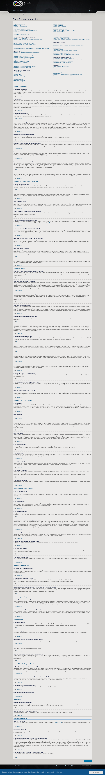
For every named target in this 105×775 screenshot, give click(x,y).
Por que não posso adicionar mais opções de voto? (24, 57)
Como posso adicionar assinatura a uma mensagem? (24, 55)
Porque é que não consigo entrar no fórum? (22, 29)
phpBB (49, 222)
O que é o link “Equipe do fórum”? (60, 32)
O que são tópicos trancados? (19, 80)
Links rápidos (16, 10)
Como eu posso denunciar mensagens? (21, 63)
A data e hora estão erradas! (19, 40)
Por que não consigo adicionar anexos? (21, 61)
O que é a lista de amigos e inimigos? (60, 43)
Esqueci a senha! (17, 31)
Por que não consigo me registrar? (20, 26)
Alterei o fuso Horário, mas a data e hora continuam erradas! (25, 42)
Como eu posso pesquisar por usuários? (61, 53)
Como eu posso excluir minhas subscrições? (62, 62)
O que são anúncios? (18, 78)
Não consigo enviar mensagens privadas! (61, 37)
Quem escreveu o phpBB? (58, 72)
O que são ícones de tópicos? (19, 81)
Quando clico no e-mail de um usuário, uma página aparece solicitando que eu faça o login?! (32, 48)
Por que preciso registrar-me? (19, 24)
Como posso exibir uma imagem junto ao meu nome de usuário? (26, 45)
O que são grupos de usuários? (59, 26)
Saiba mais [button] (59, 772)
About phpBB (41, 724)
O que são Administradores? (58, 24)
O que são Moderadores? (58, 25)
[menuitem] (74, 766)
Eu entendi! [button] (96, 772)
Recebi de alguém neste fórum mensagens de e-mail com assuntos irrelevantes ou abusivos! (71, 39)
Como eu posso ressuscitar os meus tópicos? (22, 67)
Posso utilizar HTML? (18, 73)
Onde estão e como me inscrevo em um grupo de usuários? (65, 27)
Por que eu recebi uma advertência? (21, 62)
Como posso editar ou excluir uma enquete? (22, 58)
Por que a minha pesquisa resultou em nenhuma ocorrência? (65, 50)
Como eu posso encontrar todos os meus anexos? (63, 67)
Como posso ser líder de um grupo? (60, 29)
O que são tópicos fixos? (18, 79)
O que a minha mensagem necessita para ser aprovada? (25, 66)
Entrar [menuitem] (91, 10)
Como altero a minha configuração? (20, 38)
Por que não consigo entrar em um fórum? (22, 60)
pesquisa (18, 741)
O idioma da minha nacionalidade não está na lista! (24, 43)
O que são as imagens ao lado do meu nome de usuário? (25, 44)
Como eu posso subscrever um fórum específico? (63, 61)
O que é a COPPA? (17, 25)
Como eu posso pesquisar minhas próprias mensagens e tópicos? (66, 54)
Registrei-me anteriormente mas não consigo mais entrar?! (25, 30)
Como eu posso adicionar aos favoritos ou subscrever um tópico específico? (68, 59)
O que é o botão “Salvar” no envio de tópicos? (23, 65)
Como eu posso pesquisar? (58, 49)
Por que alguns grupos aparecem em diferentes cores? (64, 30)
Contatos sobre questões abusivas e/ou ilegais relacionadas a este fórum (67, 74)
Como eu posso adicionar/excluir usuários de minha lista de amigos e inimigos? (68, 45)
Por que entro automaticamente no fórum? (22, 32)
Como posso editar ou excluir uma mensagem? (23, 53)
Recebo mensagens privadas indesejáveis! (61, 38)
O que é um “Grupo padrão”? (59, 31)
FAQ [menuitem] (22, 10)
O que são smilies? (17, 74)
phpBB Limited (58, 722)
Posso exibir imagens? (18, 75)
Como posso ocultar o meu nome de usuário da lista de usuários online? (28, 39)
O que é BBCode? (17, 71)
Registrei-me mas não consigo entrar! (21, 27)
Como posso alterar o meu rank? (20, 47)
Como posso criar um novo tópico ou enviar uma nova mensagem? (27, 52)
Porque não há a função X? (58, 73)
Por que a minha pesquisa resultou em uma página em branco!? (65, 51)
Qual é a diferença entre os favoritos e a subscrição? (63, 58)
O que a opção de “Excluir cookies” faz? (21, 34)
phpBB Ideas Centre (71, 731)
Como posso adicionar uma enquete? (21, 56)
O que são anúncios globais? (19, 76)
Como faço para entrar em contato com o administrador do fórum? (66, 75)
